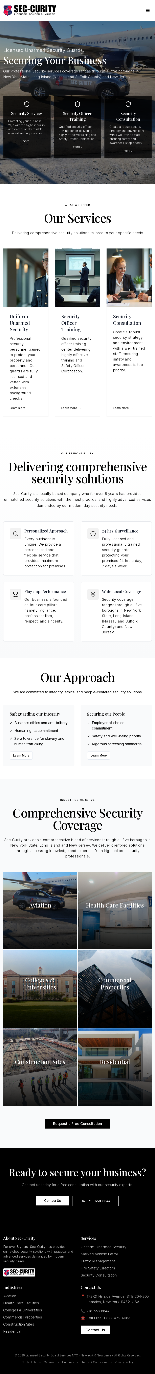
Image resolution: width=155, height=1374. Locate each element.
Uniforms (68, 1362)
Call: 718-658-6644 (95, 1201)
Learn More (21, 755)
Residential (12, 1331)
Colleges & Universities (22, 1310)
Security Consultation (99, 1275)
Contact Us (52, 1201)
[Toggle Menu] (148, 10)
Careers (49, 1362)
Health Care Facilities (21, 1303)
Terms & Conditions (94, 1362)
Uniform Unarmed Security (103, 1247)
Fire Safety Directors (98, 1268)
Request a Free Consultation (77, 1123)
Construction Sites (18, 1324)
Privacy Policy (124, 1362)
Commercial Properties (22, 1317)
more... (27, 141)
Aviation (9, 1296)
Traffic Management (98, 1261)
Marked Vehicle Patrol (99, 1254)
